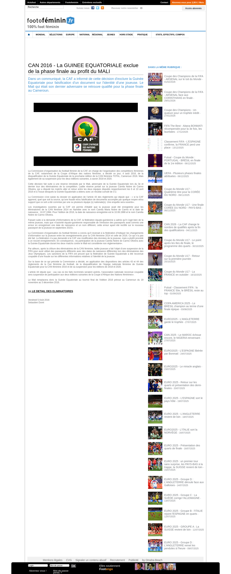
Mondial (40, 34)
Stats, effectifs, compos (170, 34)
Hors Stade (126, 34)
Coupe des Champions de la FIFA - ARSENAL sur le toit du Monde (181, 77)
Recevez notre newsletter (124, 8)
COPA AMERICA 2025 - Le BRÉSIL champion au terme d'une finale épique (183, 302)
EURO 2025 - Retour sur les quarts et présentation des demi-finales (182, 381)
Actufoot (31, 2)
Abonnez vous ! (36, 571)
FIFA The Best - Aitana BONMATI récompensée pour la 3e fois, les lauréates (180, 126)
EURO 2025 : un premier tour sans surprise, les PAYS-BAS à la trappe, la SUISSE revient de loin (183, 461)
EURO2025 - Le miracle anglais (180, 364)
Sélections (55, 34)
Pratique (142, 34)
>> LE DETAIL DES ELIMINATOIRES (48, 291)
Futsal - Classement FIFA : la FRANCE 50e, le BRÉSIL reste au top (183, 286)
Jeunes (111, 34)
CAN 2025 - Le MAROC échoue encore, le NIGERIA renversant (180, 333)
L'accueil (29, 34)
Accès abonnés (193, 8)
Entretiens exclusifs (92, 2)
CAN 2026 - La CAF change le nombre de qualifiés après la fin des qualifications (183, 224)
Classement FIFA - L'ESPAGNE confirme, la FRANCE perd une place (182, 140)
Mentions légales (51, 555)
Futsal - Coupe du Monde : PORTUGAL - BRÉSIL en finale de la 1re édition (183, 156)
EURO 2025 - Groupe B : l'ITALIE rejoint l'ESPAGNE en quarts (180, 507)
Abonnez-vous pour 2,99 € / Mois (188, 2)
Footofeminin (71, 2)
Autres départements (50, 2)
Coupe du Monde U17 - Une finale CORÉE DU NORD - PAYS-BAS (181, 203)
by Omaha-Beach (139, 555)
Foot (107, 571)
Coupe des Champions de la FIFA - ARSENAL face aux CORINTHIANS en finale (183, 94)
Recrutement (108, 555)
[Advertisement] (93, 50)
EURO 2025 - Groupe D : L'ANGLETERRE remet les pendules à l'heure (183, 540)
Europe (70, 34)
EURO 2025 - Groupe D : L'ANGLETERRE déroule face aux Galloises (181, 477)
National (85, 34)
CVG (65, 555)
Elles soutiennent (109, 567)
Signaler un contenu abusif (85, 555)
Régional (97, 34)
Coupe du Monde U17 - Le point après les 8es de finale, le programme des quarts (183, 240)
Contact (164, 2)
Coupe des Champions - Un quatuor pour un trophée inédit (182, 108)
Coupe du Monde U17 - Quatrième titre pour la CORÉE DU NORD (183, 187)
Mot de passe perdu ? (63, 571)
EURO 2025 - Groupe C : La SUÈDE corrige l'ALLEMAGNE (182, 491)
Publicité (122, 555)
